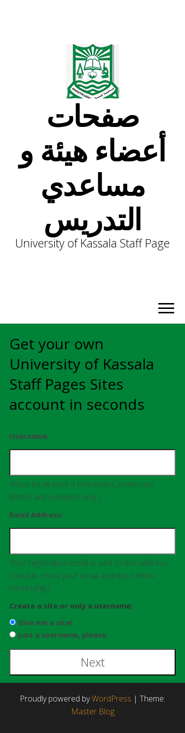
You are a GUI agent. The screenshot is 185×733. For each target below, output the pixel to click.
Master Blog (92, 711)
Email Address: (36, 514)
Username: (29, 436)
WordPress (111, 698)
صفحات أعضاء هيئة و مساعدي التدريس (92, 167)
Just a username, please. (63, 635)
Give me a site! (45, 622)
